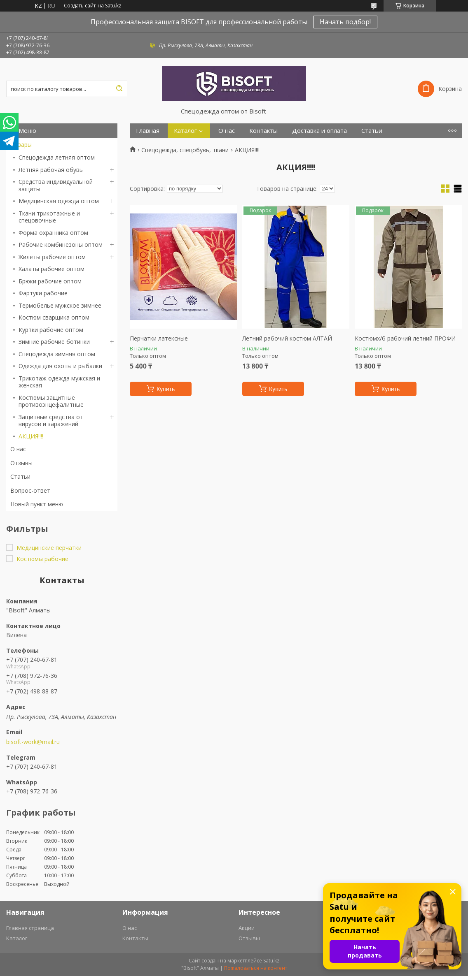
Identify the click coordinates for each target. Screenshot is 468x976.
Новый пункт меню (36, 504)
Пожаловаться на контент (255, 967)
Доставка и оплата (319, 131)
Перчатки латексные (159, 338)
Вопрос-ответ (30, 490)
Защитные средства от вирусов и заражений (51, 420)
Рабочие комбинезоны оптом (61, 244)
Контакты (263, 131)
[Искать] (119, 89)
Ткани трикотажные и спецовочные (49, 217)
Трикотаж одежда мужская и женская (59, 381)
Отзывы (21, 463)
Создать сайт (80, 6)
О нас (18, 449)
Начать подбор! (345, 21)
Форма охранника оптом (53, 232)
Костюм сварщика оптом (54, 317)
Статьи (20, 476)
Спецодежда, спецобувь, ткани (185, 150)
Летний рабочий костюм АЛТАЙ (287, 338)
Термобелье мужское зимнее (60, 305)
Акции (247, 928)
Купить (166, 389)
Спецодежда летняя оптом (57, 157)
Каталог (185, 131)
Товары (21, 144)
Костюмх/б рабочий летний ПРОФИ (405, 338)
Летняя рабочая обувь (51, 170)
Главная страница (30, 928)
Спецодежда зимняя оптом (57, 354)
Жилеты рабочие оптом (52, 257)
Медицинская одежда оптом (59, 201)
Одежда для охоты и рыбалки (60, 366)
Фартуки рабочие (43, 293)
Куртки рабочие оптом (51, 330)
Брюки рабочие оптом (50, 281)
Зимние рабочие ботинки (54, 341)
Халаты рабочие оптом (51, 269)
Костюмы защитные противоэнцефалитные (51, 401)
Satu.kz (271, 960)
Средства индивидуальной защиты (56, 185)
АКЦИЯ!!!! (31, 436)
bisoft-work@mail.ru (33, 742)
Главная (147, 131)
